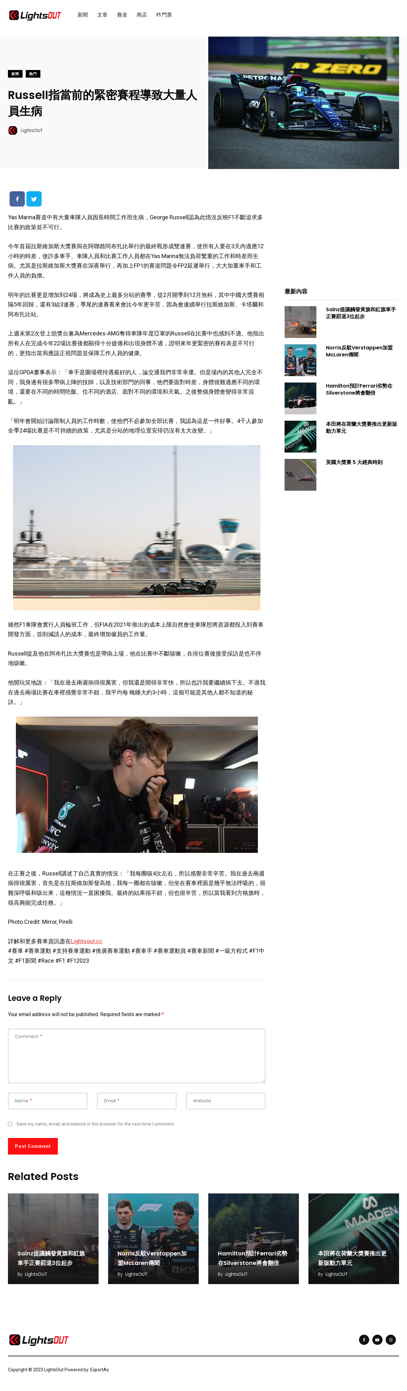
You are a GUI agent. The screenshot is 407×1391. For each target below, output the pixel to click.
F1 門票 (164, 14)
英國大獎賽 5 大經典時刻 (354, 462)
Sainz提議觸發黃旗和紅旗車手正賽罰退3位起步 (361, 313)
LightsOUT (36, 1274)
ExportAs (99, 1369)
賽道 (122, 14)
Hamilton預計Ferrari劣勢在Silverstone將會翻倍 (359, 389)
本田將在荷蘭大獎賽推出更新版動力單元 (361, 427)
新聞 (83, 14)
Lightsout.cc (86, 941)
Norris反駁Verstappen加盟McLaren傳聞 (359, 351)
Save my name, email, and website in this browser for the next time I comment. (96, 1124)
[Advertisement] (342, 232)
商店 (142, 14)
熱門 (33, 74)
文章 (102, 14)
